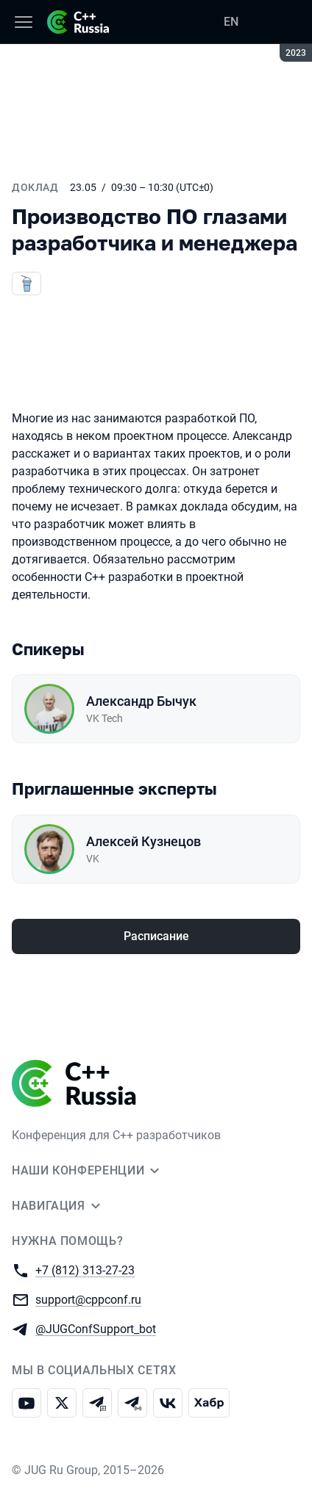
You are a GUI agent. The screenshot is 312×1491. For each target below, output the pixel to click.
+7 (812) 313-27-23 (85, 1269)
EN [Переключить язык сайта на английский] (231, 22)
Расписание (156, 936)
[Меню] (23, 22)
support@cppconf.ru (88, 1299)
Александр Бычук (141, 701)
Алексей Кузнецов (143, 841)
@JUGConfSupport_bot (95, 1328)
